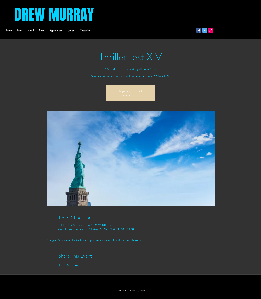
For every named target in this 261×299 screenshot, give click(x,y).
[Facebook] (198, 30)
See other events (130, 95)
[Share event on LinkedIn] (76, 265)
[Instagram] (210, 30)
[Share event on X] (68, 265)
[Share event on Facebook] (59, 265)
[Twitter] (204, 30)
